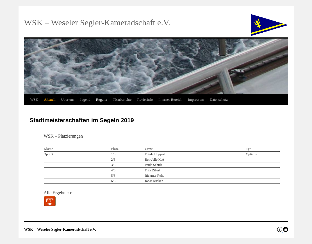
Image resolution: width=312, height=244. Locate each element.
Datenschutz (219, 99)
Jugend (85, 99)
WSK (34, 99)
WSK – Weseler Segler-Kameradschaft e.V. (60, 229)
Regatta (101, 99)
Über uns (67, 99)
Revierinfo (145, 99)
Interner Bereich (170, 99)
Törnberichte (122, 99)
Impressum (196, 99)
